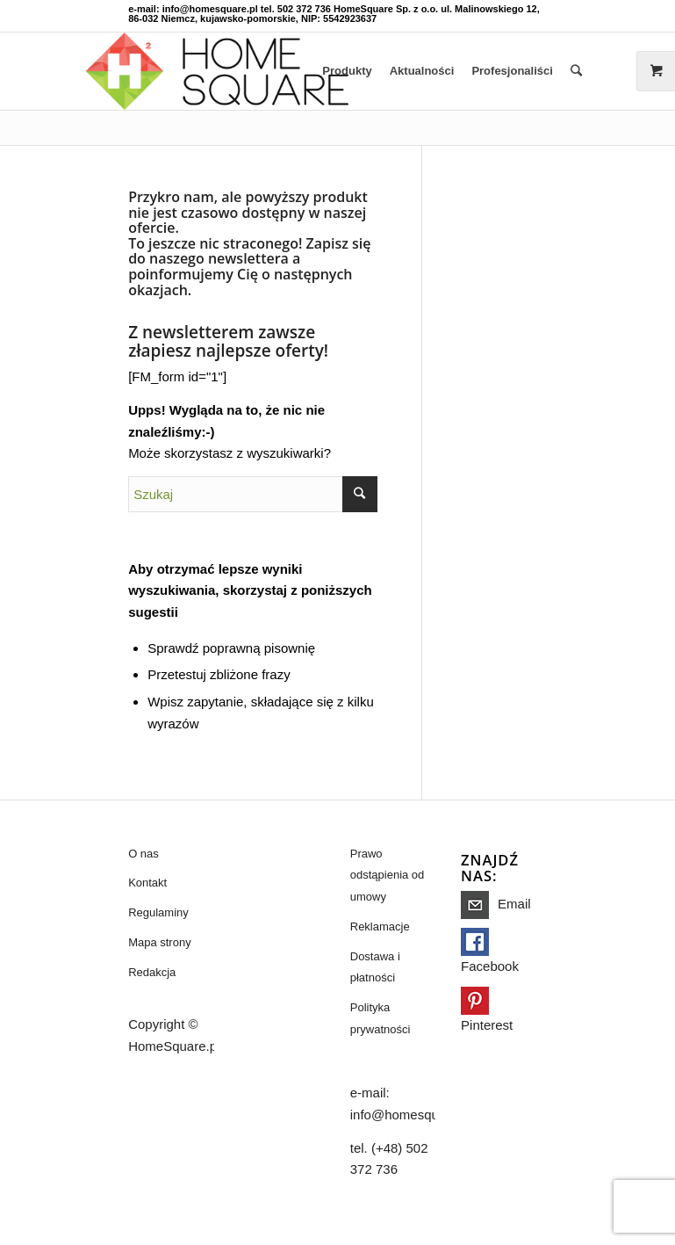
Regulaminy (158, 912)
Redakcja (152, 972)
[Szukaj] (576, 71)
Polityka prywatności (380, 1018)
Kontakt (147, 882)
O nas (143, 853)
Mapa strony (159, 942)
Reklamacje (380, 926)
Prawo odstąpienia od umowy (387, 875)
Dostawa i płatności (375, 967)
